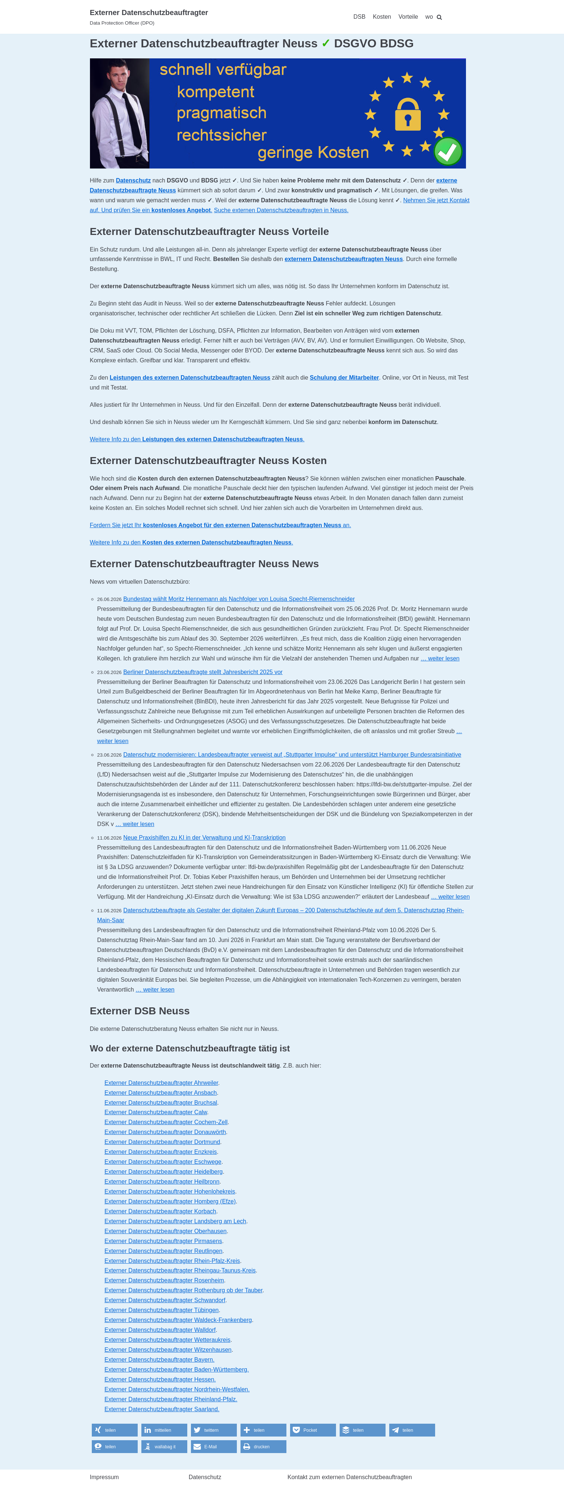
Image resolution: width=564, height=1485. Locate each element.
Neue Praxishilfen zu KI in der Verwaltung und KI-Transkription (204, 837)
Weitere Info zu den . (197, 439)
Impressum (104, 1477)
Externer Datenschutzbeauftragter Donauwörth (165, 1132)
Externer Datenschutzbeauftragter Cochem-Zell (166, 1122)
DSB (360, 17)
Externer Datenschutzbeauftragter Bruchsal (161, 1103)
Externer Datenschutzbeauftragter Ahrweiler (161, 1083)
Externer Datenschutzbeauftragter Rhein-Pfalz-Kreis (172, 1261)
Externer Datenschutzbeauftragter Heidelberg (164, 1172)
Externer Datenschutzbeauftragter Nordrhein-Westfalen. (177, 1389)
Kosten (382, 17)
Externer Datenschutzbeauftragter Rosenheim (164, 1280)
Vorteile (408, 17)
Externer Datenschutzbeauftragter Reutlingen (164, 1251)
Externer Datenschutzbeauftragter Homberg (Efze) (170, 1201)
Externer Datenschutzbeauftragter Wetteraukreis (168, 1340)
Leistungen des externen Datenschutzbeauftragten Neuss (190, 377)
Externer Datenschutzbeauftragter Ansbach (161, 1093)
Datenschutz (133, 180)
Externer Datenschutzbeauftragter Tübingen (162, 1310)
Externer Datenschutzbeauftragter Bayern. (160, 1360)
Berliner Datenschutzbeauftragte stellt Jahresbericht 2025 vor (203, 672)
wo (429, 17)
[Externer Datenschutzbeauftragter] (149, 17)
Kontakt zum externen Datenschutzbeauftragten (350, 1477)
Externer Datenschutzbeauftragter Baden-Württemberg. (177, 1369)
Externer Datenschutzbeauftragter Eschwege (163, 1162)
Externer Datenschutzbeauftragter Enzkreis (161, 1152)
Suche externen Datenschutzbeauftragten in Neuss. (281, 210)
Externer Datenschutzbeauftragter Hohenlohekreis (170, 1191)
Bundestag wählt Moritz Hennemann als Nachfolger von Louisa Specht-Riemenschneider (239, 599)
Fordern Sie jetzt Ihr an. (220, 525)
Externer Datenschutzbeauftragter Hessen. (160, 1379)
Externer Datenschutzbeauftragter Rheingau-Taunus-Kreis (180, 1270)
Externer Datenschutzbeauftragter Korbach (160, 1211)
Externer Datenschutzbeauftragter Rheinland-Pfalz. (171, 1399)
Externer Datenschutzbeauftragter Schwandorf (165, 1300)
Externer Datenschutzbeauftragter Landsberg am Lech (175, 1221)
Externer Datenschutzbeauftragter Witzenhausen (168, 1350)
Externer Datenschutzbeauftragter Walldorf (160, 1330)
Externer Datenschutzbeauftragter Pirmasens (163, 1241)
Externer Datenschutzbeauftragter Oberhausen (166, 1231)
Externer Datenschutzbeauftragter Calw (156, 1112)
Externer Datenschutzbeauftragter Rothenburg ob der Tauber (184, 1290)
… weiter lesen (440, 658)
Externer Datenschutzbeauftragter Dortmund (162, 1142)
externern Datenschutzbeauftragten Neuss (344, 259)
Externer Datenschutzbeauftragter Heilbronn (162, 1181)
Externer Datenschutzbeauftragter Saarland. (162, 1409)
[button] (115, 1430)
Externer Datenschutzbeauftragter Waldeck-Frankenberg (178, 1320)
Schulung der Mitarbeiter (344, 377)
